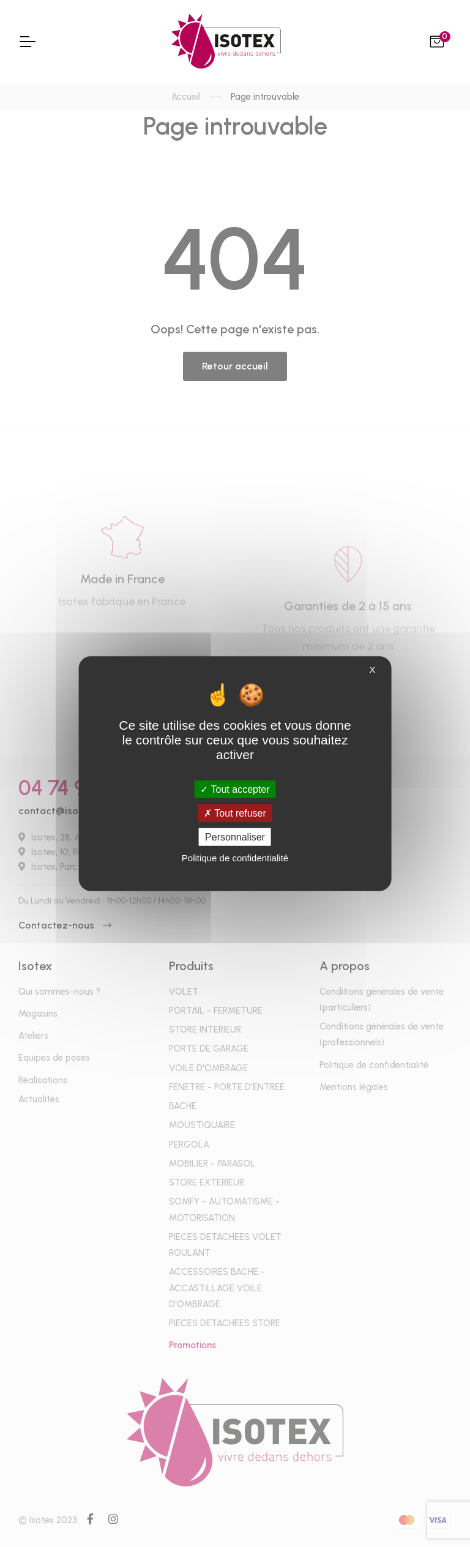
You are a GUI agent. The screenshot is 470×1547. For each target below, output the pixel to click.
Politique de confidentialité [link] (235, 858)
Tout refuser (235, 812)
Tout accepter (234, 789)
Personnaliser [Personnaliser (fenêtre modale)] (235, 837)
